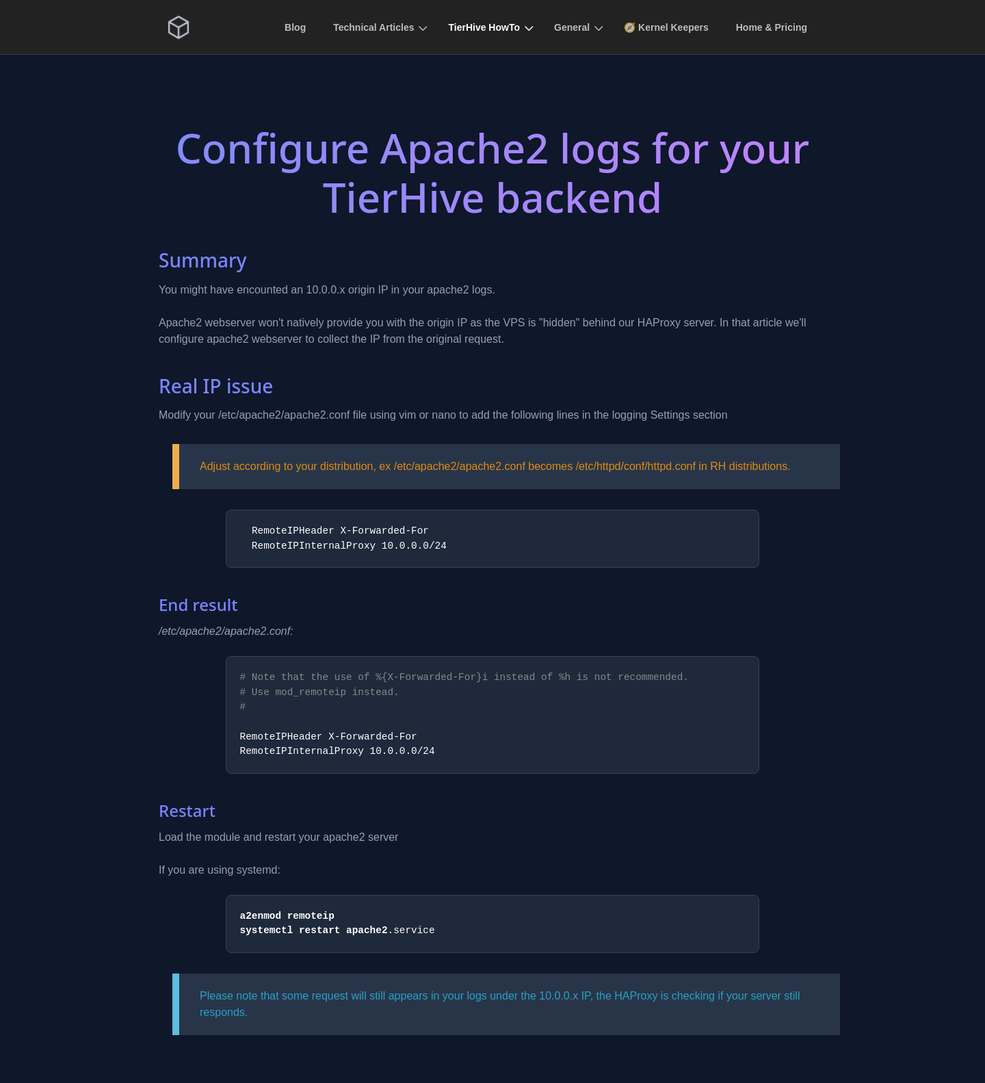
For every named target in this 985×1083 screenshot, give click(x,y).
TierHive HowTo (484, 27)
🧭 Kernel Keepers (666, 27)
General (572, 27)
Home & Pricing (771, 27)
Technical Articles (373, 27)
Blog (295, 27)
